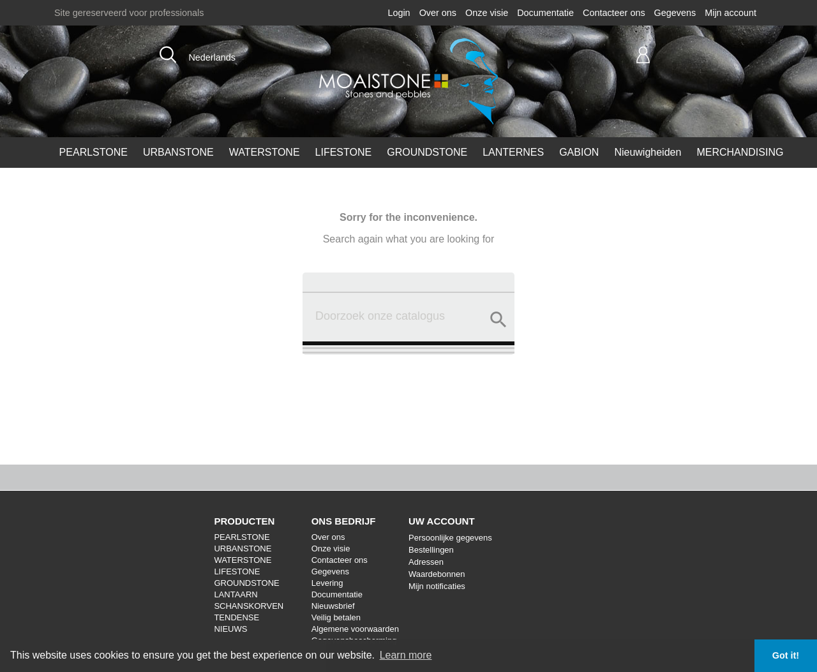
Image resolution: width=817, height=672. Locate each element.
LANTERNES (513, 152)
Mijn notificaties (436, 586)
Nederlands (212, 57)
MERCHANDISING (739, 152)
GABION (579, 152)
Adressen (426, 562)
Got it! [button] (785, 655)
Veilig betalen (336, 617)
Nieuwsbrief (333, 606)
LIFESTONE (343, 152)
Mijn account (730, 13)
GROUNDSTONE (427, 152)
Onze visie (486, 13)
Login (398, 13)
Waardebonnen (436, 574)
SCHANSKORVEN (248, 606)
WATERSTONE (264, 152)
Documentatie (545, 13)
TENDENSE (236, 617)
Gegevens (675, 13)
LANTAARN (235, 594)
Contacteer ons (614, 13)
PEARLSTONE (93, 152)
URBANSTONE (178, 152)
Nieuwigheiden (647, 152)
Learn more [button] (406, 655)
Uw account (441, 521)
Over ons (437, 13)
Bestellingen (431, 550)
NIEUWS (230, 629)
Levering (327, 583)
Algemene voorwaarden (355, 629)
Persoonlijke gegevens (450, 537)
